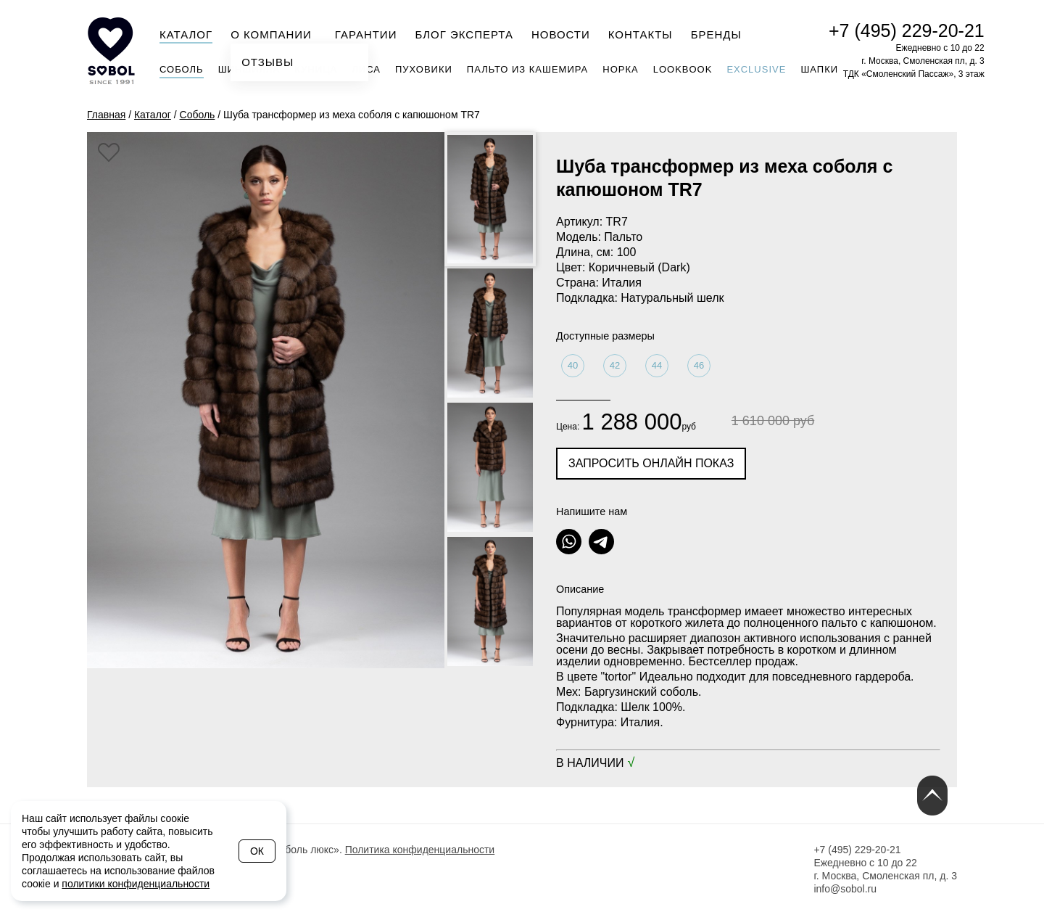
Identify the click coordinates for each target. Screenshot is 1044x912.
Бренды (716, 34)
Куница (315, 69)
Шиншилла (249, 69)
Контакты (640, 34)
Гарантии (366, 34)
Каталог (186, 34)
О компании (275, 33)
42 (615, 365)
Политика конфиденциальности (420, 849)
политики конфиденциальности (136, 884)
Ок (257, 851)
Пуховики (423, 69)
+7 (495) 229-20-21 (907, 30)
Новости (560, 34)
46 (699, 365)
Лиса (366, 69)
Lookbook (683, 69)
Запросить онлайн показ (651, 463)
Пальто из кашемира (527, 69)
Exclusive (756, 69)
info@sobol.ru (845, 889)
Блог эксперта (464, 34)
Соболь (182, 69)
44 (657, 365)
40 (573, 365)
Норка (620, 69)
